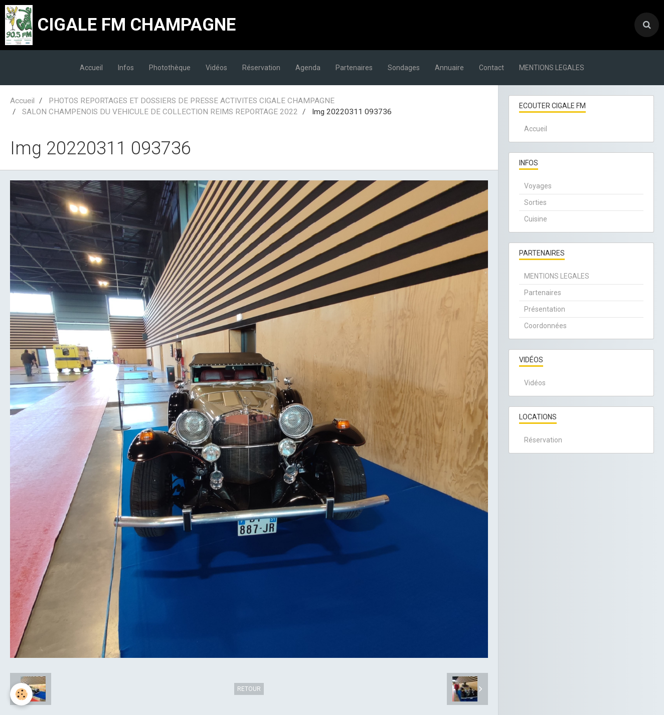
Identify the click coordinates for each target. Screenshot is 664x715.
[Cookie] (21, 694)
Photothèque (170, 68)
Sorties (535, 202)
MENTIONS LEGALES (551, 68)
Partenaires (354, 68)
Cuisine (535, 219)
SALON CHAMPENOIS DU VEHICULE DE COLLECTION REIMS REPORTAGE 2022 (160, 111)
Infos (126, 68)
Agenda (307, 68)
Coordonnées (545, 326)
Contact (491, 68)
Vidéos (216, 68)
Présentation (544, 309)
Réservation (261, 68)
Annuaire (449, 68)
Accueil (91, 68)
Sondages (404, 68)
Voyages (538, 186)
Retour (249, 688)
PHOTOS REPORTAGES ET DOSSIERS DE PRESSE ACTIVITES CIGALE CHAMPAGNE (192, 100)
